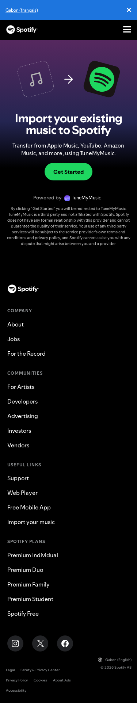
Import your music (31, 522)
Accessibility (16, 690)
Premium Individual (32, 555)
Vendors (18, 445)
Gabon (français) (21, 10)
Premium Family (28, 584)
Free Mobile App (29, 507)
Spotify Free (23, 614)
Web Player (22, 493)
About (15, 324)
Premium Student (30, 599)
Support (18, 478)
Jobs (13, 339)
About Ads (62, 680)
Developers (22, 401)
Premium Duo (25, 570)
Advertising (22, 416)
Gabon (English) (115, 659)
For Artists (20, 387)
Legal (10, 670)
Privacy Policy (17, 680)
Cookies (40, 680)
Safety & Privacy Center (40, 670)
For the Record (26, 353)
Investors (19, 431)
